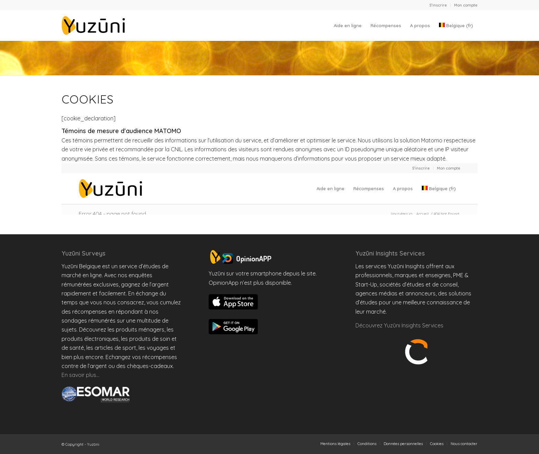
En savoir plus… (80, 374)
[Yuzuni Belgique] (95, 25)
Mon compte (465, 5)
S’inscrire (438, 5)
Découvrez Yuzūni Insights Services (399, 325)
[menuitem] (438, 5)
